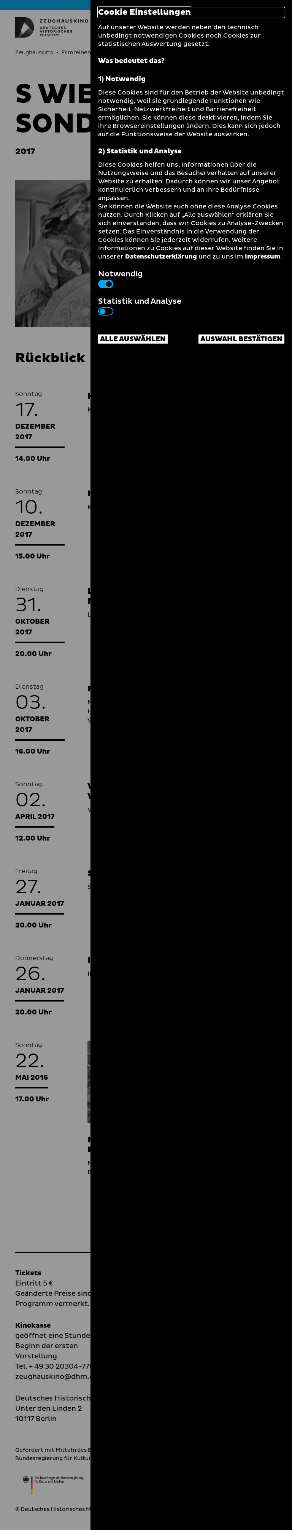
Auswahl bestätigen (241, 339)
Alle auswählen (133, 339)
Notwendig (120, 278)
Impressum (262, 256)
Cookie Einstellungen (144, 12)
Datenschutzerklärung (161, 256)
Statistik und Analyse (139, 305)
